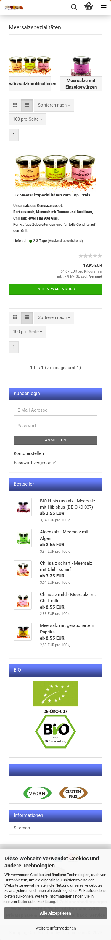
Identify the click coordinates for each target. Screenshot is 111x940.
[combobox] (54, 105)
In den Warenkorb (55, 289)
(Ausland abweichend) (65, 241)
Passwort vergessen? (35, 462)
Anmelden (55, 440)
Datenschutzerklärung (36, 901)
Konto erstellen (29, 453)
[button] (15, 105)
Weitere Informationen (55, 928)
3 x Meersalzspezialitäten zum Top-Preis (51, 195)
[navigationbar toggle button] (103, 7)
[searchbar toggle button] (74, 7)
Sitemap (22, 828)
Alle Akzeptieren (55, 913)
